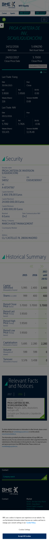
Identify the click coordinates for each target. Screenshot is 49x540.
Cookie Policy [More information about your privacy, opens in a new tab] (31, 525)
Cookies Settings (24, 531)
